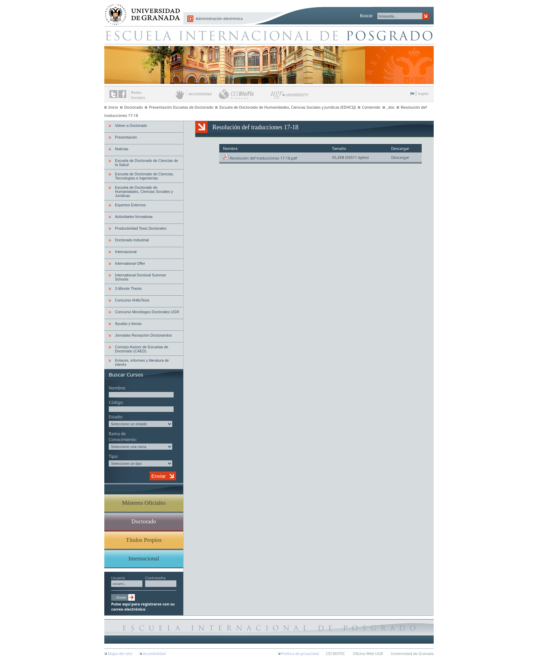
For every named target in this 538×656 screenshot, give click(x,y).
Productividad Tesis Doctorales (140, 228)
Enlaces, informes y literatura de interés (142, 362)
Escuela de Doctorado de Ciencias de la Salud (146, 162)
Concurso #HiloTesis (132, 300)
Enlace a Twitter (113, 94)
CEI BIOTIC (335, 653)
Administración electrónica (219, 18)
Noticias (121, 149)
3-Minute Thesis (128, 288)
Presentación (126, 137)
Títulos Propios (144, 540)
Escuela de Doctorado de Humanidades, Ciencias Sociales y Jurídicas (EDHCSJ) (287, 107)
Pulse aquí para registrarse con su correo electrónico (143, 606)
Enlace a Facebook (122, 94)
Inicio (113, 107)
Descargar (400, 157)
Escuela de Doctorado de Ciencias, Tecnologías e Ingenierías (144, 176)
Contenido (371, 107)
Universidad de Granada (140, 10)
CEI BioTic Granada (244, 94)
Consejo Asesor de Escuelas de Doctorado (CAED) (141, 349)
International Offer (130, 263)
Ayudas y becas (128, 323)
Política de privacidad (300, 653)
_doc (391, 107)
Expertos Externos (130, 205)
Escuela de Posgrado (269, 35)
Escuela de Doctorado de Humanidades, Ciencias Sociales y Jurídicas (144, 191)
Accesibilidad (154, 653)
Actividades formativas (134, 217)
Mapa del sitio (120, 653)
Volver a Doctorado (131, 125)
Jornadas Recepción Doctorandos (143, 335)
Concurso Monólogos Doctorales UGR (147, 312)
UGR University (290, 96)
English (423, 93)
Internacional (126, 252)
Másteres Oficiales (144, 503)
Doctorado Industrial (132, 240)
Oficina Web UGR (368, 653)
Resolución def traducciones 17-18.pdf (263, 158)
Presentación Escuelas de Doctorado (181, 107)
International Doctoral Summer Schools (140, 277)
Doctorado (133, 107)
